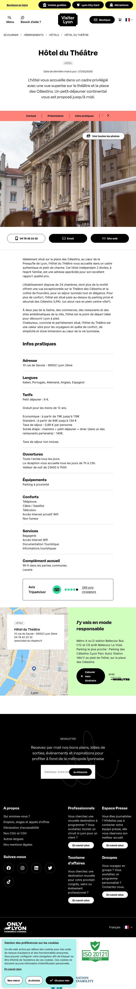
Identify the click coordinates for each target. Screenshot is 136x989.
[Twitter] (50, 868)
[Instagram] (22, 868)
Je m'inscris (80, 772)
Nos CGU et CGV (15, 833)
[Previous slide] (102, 115)
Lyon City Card (88, 5)
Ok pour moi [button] (59, 980)
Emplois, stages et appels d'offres (26, 822)
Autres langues (13, 839)
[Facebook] (9, 868)
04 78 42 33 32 (26, 238)
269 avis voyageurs (89, 589)
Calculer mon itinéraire (88, 676)
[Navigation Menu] (10, 20)
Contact (31, 115)
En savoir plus (81, 845)
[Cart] (120, 20)
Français (120, 927)
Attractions (119, 5)
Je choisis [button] (34, 980)
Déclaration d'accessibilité (21, 827)
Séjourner (11, 34)
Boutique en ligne (17, 5)
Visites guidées (54, 5)
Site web (110, 238)
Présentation (56, 115)
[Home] (68, 19)
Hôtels (54, 34)
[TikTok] (9, 882)
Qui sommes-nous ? (17, 816)
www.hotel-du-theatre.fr (28, 640)
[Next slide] (108, 115)
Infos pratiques (84, 115)
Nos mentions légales (18, 844)
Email (68, 238)
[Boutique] (102, 19)
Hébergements (34, 34)
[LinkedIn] (36, 868)
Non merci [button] (13, 980)
